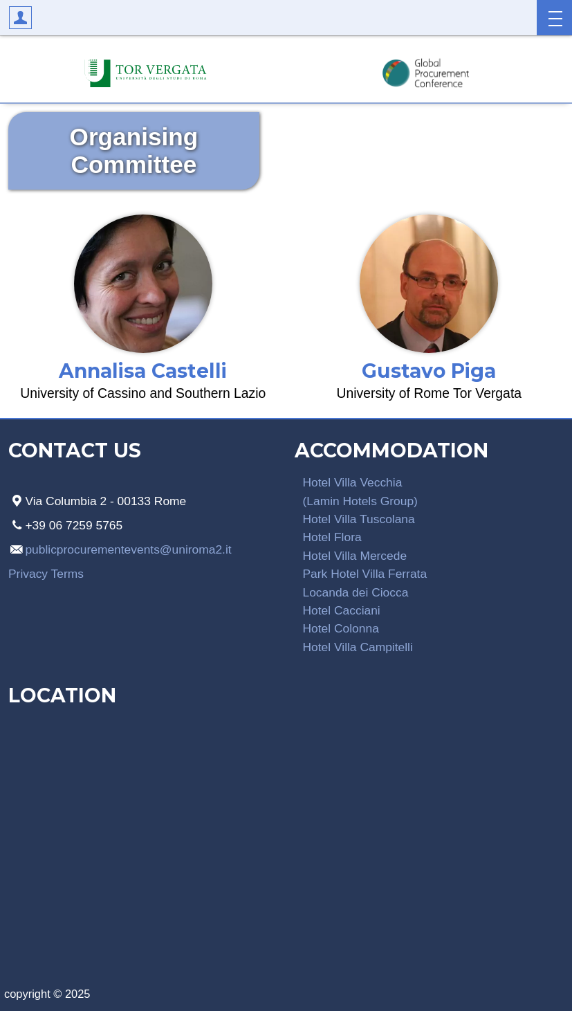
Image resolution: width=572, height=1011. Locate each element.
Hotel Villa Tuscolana (359, 519)
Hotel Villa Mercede (355, 556)
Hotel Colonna (341, 628)
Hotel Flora (332, 537)
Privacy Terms (46, 574)
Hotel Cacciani (341, 610)
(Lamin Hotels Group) (360, 501)
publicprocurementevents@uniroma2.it (128, 549)
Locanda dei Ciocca (356, 592)
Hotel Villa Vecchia (353, 482)
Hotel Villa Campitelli (358, 647)
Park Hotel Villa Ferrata (365, 574)
